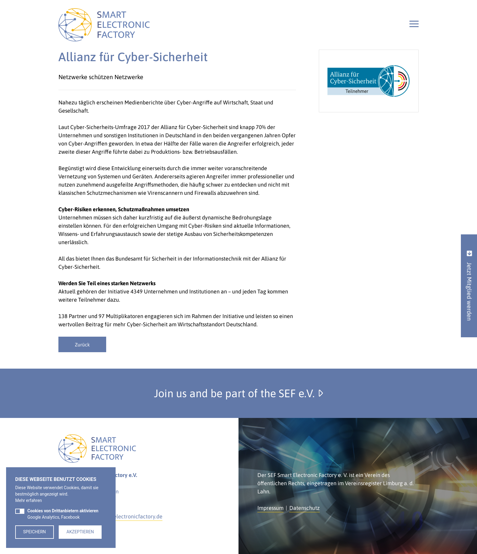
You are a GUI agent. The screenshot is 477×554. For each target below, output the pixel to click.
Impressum (270, 508)
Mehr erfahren (28, 500)
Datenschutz (304, 508)
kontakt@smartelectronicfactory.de (119, 516)
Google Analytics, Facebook (62, 514)
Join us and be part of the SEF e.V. (238, 393)
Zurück (82, 344)
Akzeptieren (80, 531)
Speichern (34, 531)
